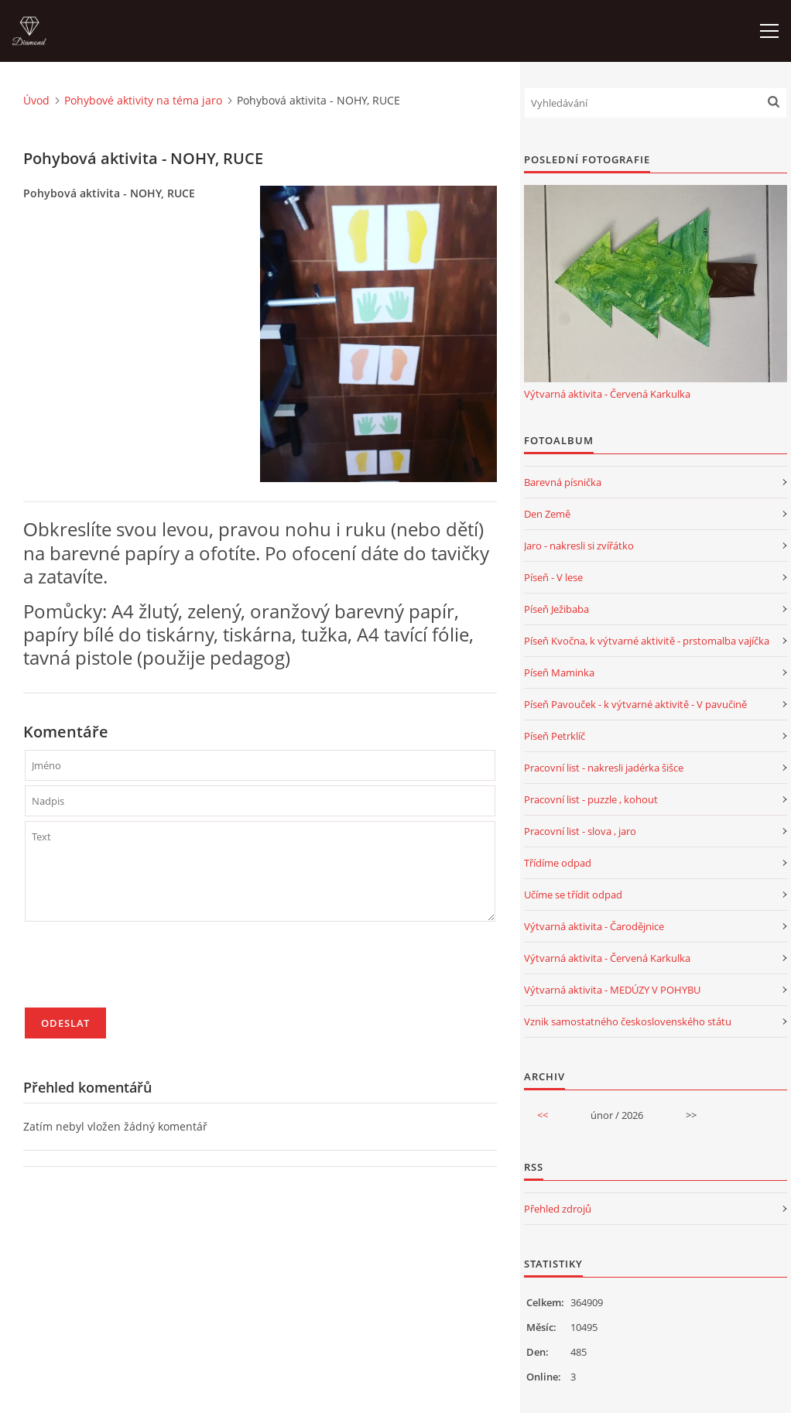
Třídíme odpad (557, 863)
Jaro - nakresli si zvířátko (579, 546)
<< (542, 1115)
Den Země (547, 514)
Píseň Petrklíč (554, 736)
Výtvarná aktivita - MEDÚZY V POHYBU (612, 990)
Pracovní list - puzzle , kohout (591, 799)
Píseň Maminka (559, 672)
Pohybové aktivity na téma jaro (143, 100)
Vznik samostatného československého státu (627, 1021)
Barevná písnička (562, 482)
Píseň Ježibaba (556, 609)
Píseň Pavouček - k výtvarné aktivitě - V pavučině (635, 704)
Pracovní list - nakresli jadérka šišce (603, 768)
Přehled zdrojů (557, 1209)
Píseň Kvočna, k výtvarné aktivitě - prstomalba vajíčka (646, 641)
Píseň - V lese (553, 577)
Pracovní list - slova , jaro (580, 831)
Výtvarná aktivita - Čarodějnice (594, 926)
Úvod (36, 100)
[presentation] (142, 971)
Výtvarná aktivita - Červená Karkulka (607, 394)
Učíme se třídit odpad (573, 895)
